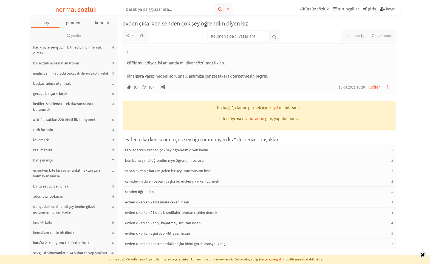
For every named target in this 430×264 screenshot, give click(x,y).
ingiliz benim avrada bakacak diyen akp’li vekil (70, 73)
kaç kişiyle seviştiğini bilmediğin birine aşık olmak (67, 50)
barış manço (43, 160)
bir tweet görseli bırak (51, 186)
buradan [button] (256, 118)
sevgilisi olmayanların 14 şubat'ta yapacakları (70, 252)
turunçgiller (346, 9)
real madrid (42, 149)
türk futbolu (43, 129)
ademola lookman (48, 196)
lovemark (41, 139)
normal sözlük (76, 9)
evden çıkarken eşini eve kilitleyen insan (157, 233)
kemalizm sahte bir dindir (54, 232)
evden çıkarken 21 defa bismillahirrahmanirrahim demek (171, 212)
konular (102, 22)
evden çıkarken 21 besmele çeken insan (157, 202)
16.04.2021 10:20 (352, 87)
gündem (73, 22)
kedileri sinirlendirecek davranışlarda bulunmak (63, 106)
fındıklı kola (42, 222)
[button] (314, 9)
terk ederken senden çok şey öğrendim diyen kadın (166, 149)
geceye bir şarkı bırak (50, 93)
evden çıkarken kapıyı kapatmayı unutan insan (163, 222)
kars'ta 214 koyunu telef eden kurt (61, 242)
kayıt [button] (273, 107)
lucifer (374, 87)
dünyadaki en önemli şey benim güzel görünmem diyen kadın (64, 209)
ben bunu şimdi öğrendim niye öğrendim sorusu (164, 160)
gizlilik (280, 259)
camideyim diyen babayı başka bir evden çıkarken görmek (172, 181)
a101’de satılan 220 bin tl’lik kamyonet (64, 119)
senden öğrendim (139, 191)
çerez (268, 259)
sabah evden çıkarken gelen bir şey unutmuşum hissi (168, 170)
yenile (74, 35)
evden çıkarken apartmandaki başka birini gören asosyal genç (175, 243)
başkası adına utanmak (52, 83)
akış (45, 22)
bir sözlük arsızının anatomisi (56, 63)
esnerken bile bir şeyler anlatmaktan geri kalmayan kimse (66, 173)
